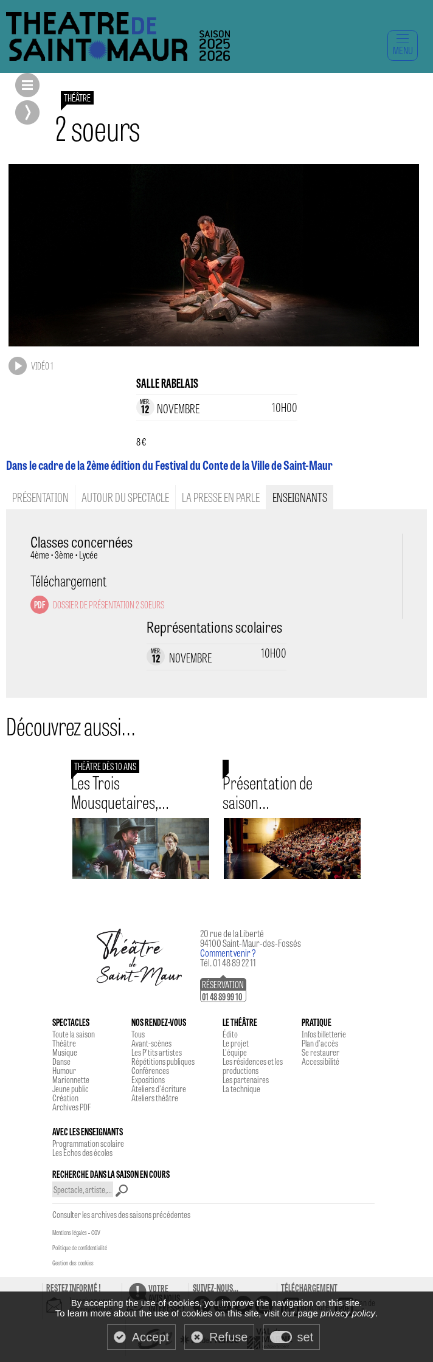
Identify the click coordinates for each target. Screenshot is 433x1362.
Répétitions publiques (163, 1061)
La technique (241, 1088)
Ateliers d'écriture (158, 1088)
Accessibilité (320, 1061)
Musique (64, 1052)
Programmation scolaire (88, 1143)
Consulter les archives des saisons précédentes (121, 1214)
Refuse (228, 1337)
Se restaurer (320, 1052)
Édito (230, 1034)
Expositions (148, 1079)
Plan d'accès (320, 1043)
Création (65, 1098)
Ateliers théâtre (154, 1098)
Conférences (150, 1070)
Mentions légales (69, 1232)
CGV (95, 1232)
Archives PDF (71, 1107)
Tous (138, 1034)
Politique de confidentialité (79, 1247)
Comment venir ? (228, 953)
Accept (150, 1337)
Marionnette (70, 1079)
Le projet (236, 1043)
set (305, 1337)
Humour (64, 1070)
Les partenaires (246, 1079)
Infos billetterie (324, 1034)
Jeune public (70, 1088)
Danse (61, 1061)
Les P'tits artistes (156, 1052)
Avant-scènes (151, 1043)
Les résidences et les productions (253, 1065)
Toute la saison (73, 1034)
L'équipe (235, 1052)
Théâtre (64, 1043)
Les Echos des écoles (82, 1152)
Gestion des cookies (73, 1263)
